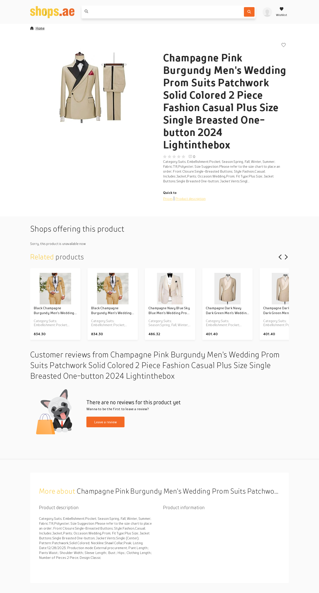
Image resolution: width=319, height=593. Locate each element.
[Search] (249, 12)
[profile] (267, 12)
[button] (93, 87)
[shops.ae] (52, 12)
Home (37, 28)
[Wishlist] (281, 12)
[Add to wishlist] (284, 45)
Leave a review (105, 422)
